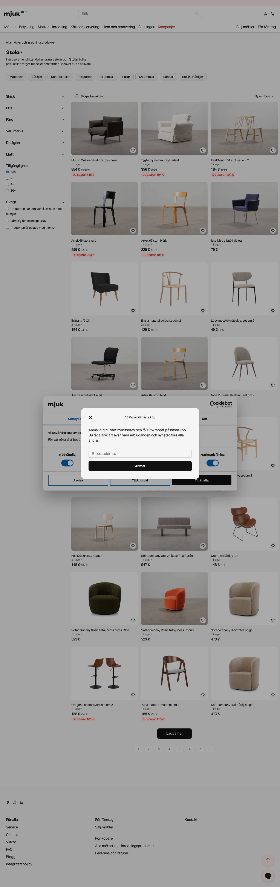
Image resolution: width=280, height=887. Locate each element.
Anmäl (140, 466)
